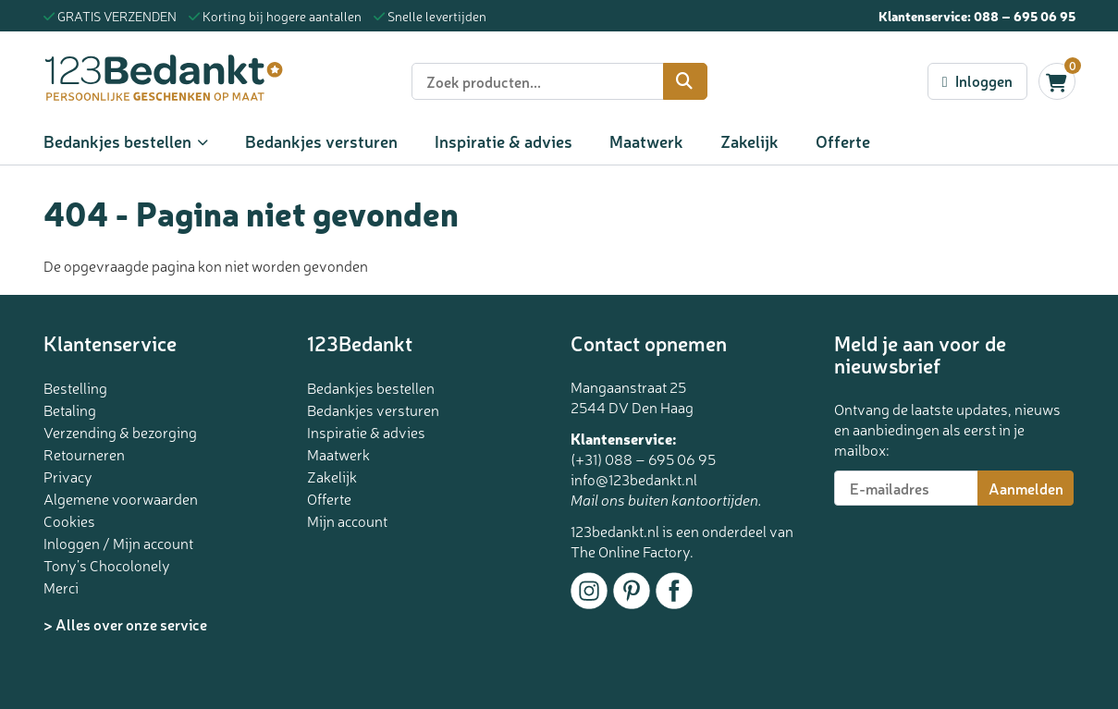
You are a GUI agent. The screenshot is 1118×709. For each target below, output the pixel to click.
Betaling (69, 409)
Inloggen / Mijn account (118, 542)
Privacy (67, 476)
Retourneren (84, 454)
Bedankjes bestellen (117, 140)
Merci (61, 587)
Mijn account (347, 520)
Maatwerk (646, 140)
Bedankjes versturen (321, 140)
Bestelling (75, 387)
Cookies (69, 520)
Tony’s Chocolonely (106, 565)
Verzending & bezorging (120, 432)
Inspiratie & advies (503, 140)
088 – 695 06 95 (1024, 15)
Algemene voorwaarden (120, 498)
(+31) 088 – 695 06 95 (643, 458)
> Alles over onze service (125, 624)
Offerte (843, 140)
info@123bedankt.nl (634, 479)
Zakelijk (749, 140)
